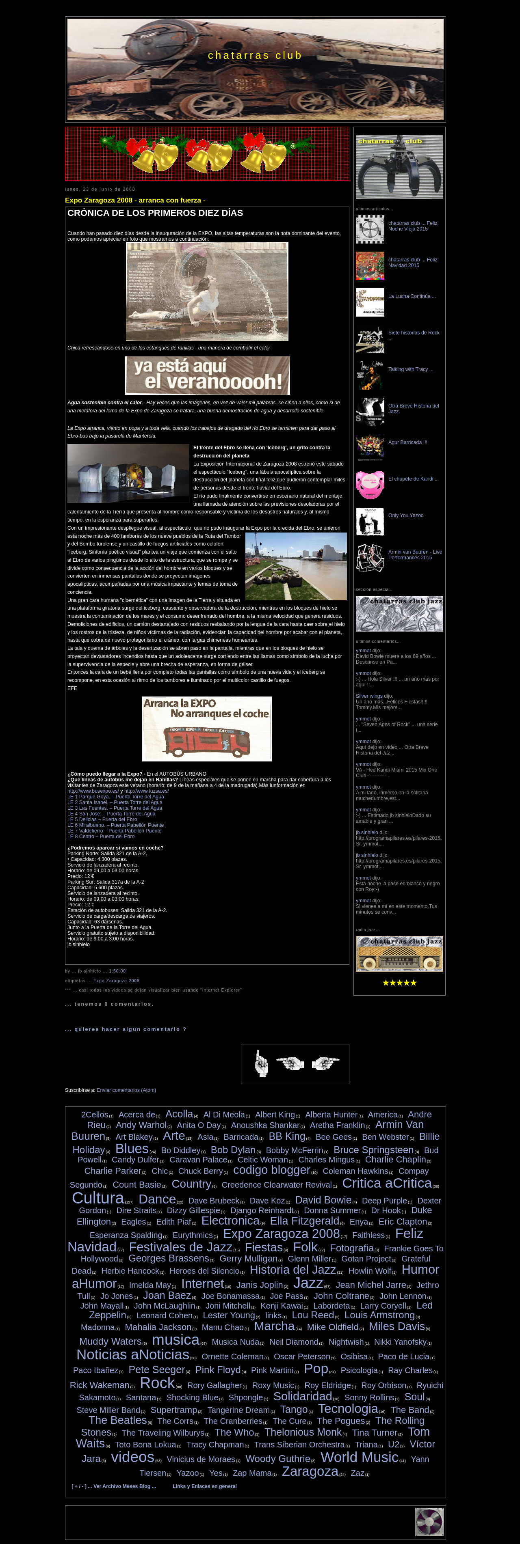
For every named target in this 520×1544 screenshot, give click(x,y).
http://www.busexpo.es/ (93, 791)
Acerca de (137, 1114)
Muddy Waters (110, 1341)
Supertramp (173, 1410)
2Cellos (94, 1114)
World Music (360, 1457)
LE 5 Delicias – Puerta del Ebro (102, 819)
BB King (287, 1136)
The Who (234, 1432)
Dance (157, 1199)
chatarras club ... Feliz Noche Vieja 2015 (413, 226)
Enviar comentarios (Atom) (126, 1090)
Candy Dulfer (135, 1159)
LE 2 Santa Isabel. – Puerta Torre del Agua (114, 802)
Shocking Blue (193, 1397)
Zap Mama (252, 1473)
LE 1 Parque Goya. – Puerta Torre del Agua (115, 797)
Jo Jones (116, 1296)
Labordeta (331, 1305)
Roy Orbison (383, 1385)
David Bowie (323, 1199)
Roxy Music (273, 1385)
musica (175, 1339)
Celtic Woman (263, 1159)
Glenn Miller (310, 1258)
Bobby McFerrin (294, 1150)
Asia (205, 1136)
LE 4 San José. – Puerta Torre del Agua (111, 814)
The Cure (289, 1421)
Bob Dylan (233, 1149)
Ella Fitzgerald (304, 1221)
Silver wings (369, 696)
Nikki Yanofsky (400, 1341)
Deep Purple (384, 1200)
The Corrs (175, 1421)
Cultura (98, 1198)
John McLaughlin (164, 1305)
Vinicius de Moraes (201, 1459)
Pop (316, 1368)
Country (191, 1183)
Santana (141, 1397)
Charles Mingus (326, 1159)
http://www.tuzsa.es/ (146, 791)
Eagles (133, 1221)
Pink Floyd (218, 1369)
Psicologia (359, 1370)
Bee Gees (334, 1136)
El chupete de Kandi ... (413, 479)
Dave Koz (267, 1200)
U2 (393, 1444)
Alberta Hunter (331, 1114)
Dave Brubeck (214, 1200)
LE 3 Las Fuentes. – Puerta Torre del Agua (114, 808)
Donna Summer (332, 1210)
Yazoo (188, 1473)
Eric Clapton (403, 1221)
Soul (415, 1396)
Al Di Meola (224, 1114)
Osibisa (354, 1356)
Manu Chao (223, 1327)
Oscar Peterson (302, 1356)
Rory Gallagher (214, 1385)
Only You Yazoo (406, 515)
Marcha (274, 1326)
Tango (294, 1409)
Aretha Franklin (337, 1125)
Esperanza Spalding (126, 1235)
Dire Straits (137, 1210)
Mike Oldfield (333, 1327)
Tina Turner (375, 1433)
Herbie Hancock (130, 1270)
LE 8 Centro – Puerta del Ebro (100, 836)
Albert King (275, 1114)
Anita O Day (199, 1125)
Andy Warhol (141, 1125)
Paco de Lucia (403, 1356)
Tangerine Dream (239, 1410)
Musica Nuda (236, 1341)
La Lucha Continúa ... (412, 296)
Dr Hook (386, 1210)
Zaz (357, 1473)
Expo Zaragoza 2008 (116, 981)
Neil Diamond (294, 1341)
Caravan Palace (198, 1159)
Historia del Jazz (293, 1269)
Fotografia (352, 1247)
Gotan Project (366, 1258)
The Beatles (118, 1420)
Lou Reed (313, 1314)
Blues (132, 1148)
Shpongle (246, 1397)
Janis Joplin (259, 1285)
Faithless (368, 1235)
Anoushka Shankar (265, 1125)
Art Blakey (134, 1136)
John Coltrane (341, 1296)
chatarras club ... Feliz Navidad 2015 (413, 262)
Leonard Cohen (164, 1315)
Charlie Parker (112, 1171)
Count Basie (137, 1185)
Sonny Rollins (369, 1397)
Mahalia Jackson (158, 1327)
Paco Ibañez (95, 1370)
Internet (202, 1284)
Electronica (231, 1220)
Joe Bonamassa (231, 1296)
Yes (216, 1473)
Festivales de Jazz (180, 1247)
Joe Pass (286, 1296)
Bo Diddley (181, 1150)
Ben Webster (385, 1136)
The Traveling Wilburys (163, 1432)
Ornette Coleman (233, 1356)
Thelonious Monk (303, 1432)
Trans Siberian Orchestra (299, 1444)
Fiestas (264, 1247)
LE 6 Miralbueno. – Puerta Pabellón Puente (115, 825)
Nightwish (346, 1341)
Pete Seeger (156, 1369)
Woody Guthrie (277, 1458)
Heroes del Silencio (204, 1270)
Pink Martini (272, 1370)
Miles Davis (397, 1326)
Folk (305, 1247)
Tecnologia (348, 1409)
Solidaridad (302, 1396)
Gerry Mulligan (248, 1258)
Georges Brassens (168, 1258)
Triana (366, 1444)
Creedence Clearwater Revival (277, 1184)
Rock (157, 1382)
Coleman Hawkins (355, 1171)
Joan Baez (167, 1295)
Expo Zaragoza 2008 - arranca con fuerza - (135, 200)
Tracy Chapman (215, 1444)
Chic (160, 1171)
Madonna (98, 1327)
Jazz (308, 1282)
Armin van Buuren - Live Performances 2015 (415, 555)
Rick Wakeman (100, 1385)
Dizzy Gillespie (193, 1210)
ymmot (363, 650)
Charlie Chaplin (395, 1159)
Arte (174, 1135)
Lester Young (229, 1315)
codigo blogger (271, 1169)
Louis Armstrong (379, 1314)
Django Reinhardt (262, 1210)
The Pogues (341, 1421)
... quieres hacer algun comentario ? (126, 1029)
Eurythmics (193, 1235)
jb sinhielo (367, 832)
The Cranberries (233, 1421)
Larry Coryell (383, 1305)
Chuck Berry (200, 1171)
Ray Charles (410, 1370)
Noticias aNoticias (132, 1354)
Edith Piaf (173, 1221)
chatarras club (255, 55)
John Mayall (102, 1305)
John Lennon (403, 1296)
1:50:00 (117, 971)
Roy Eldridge (327, 1385)
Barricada (241, 1136)
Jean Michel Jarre (371, 1285)
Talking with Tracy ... (410, 369)
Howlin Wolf (370, 1270)
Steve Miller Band (108, 1410)
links (273, 1315)
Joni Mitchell (228, 1305)
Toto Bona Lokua (145, 1444)
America (383, 1114)
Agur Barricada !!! (407, 442)
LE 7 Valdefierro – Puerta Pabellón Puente (114, 831)
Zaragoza (310, 1471)
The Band (409, 1410)
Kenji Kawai (281, 1305)
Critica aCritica (387, 1182)
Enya (359, 1221)
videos (132, 1457)
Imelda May (150, 1285)
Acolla (179, 1113)
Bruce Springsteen (374, 1149)
